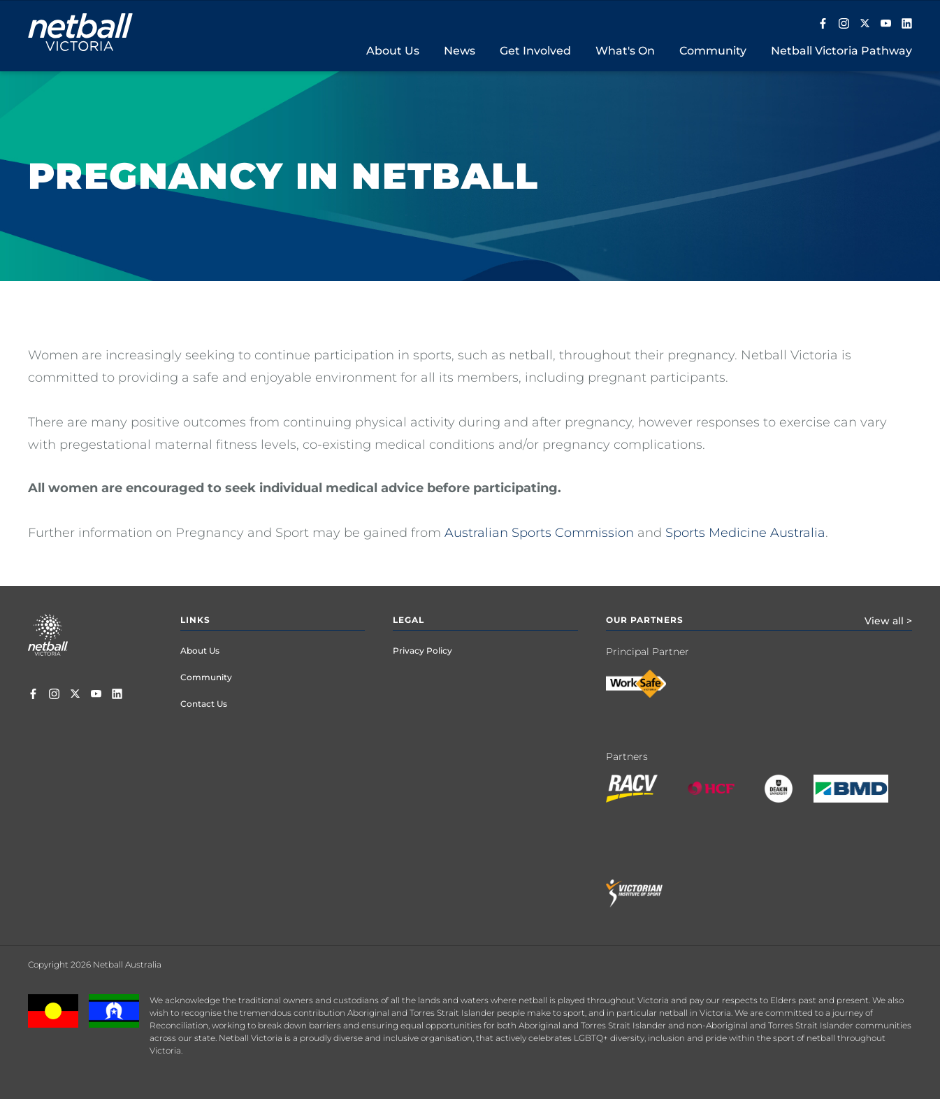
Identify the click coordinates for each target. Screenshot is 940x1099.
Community (206, 677)
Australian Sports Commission (539, 532)
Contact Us (203, 703)
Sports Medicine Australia (745, 532)
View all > (888, 621)
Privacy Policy (422, 650)
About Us (199, 650)
